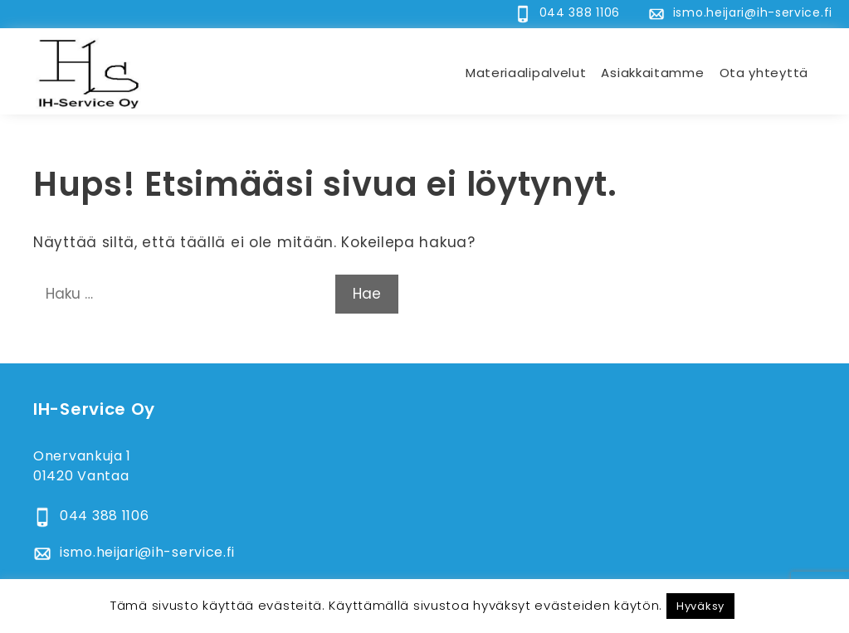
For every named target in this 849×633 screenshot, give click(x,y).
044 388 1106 (579, 12)
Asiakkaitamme (652, 72)
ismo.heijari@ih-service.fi (752, 12)
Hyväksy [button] (700, 606)
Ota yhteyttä (764, 72)
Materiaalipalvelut (526, 72)
